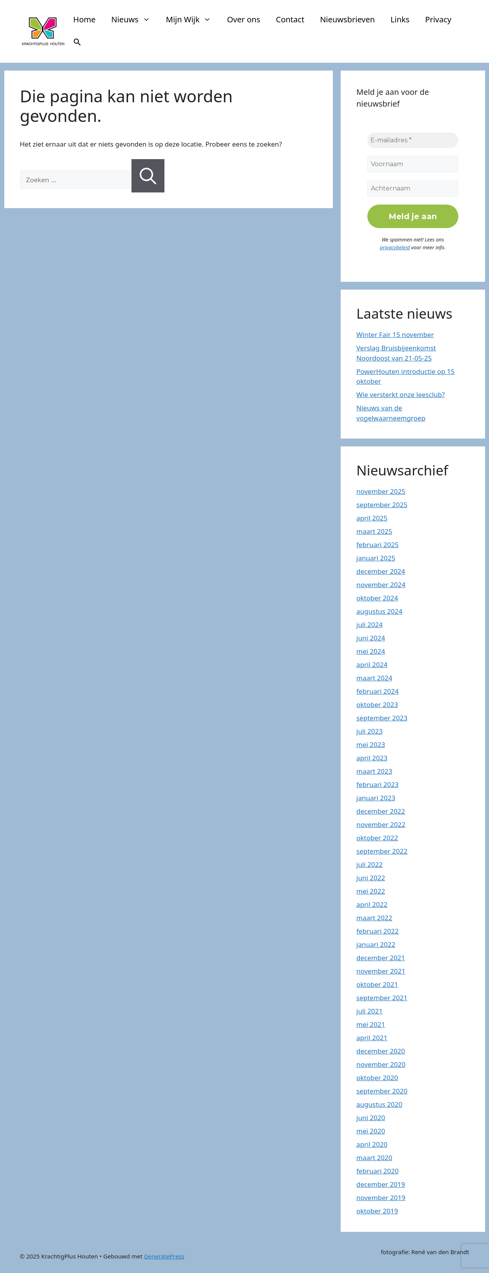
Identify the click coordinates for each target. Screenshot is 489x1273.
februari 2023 (377, 784)
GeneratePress (164, 1256)
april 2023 (371, 757)
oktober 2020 (377, 1077)
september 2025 (381, 504)
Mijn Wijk (192, 19)
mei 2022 (370, 891)
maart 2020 (374, 1157)
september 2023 (381, 717)
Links (399, 19)
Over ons (243, 19)
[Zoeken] (147, 175)
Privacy (438, 19)
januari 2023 (375, 797)
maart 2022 (374, 917)
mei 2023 (370, 744)
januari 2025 (375, 557)
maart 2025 (374, 531)
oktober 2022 (377, 837)
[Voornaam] (412, 164)
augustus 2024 (379, 611)
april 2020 (371, 1144)
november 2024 (380, 584)
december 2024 (380, 571)
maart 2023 (374, 771)
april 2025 (371, 517)
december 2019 (380, 1184)
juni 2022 (370, 877)
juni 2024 (370, 637)
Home (84, 19)
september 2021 (381, 997)
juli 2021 (369, 1010)
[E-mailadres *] (412, 140)
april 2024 (371, 664)
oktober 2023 (377, 704)
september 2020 (381, 1090)
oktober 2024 (377, 597)
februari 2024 (377, 691)
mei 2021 (370, 1024)
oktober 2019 (377, 1210)
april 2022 (371, 904)
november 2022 (380, 824)
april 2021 (371, 1037)
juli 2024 (369, 624)
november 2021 (380, 971)
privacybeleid (395, 247)
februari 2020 (377, 1170)
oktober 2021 (377, 984)
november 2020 (380, 1064)
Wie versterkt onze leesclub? (400, 394)
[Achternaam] (412, 188)
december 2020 (380, 1050)
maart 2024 (374, 677)
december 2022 (380, 811)
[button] (77, 43)
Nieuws (134, 19)
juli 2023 (369, 731)
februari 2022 (377, 931)
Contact (290, 19)
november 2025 (380, 491)
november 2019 (380, 1197)
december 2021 (380, 957)
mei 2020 (370, 1130)
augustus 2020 (379, 1104)
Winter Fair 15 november (395, 334)
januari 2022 (375, 944)
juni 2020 (370, 1117)
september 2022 (381, 851)
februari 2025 (377, 544)
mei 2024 (370, 651)
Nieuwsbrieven (347, 19)
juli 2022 (369, 864)
